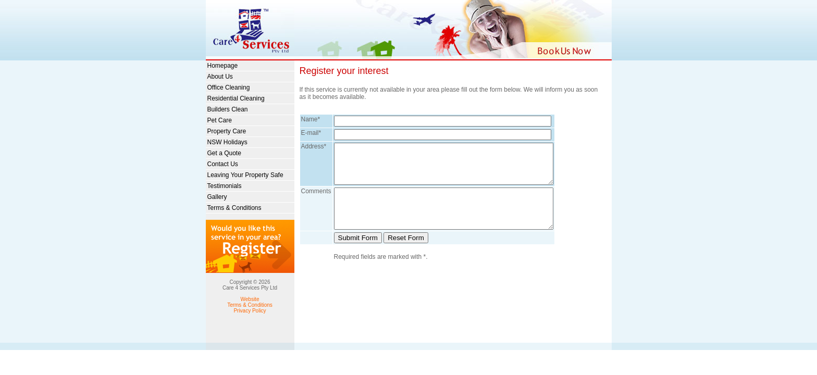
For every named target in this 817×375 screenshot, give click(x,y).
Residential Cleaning (236, 98)
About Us (220, 76)
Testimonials (224, 186)
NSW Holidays (227, 142)
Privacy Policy (249, 311)
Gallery (217, 197)
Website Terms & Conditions (250, 302)
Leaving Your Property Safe (245, 175)
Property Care (226, 131)
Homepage (222, 65)
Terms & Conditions (234, 207)
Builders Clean (227, 109)
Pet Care (219, 120)
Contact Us (222, 164)
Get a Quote (224, 153)
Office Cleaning (228, 87)
